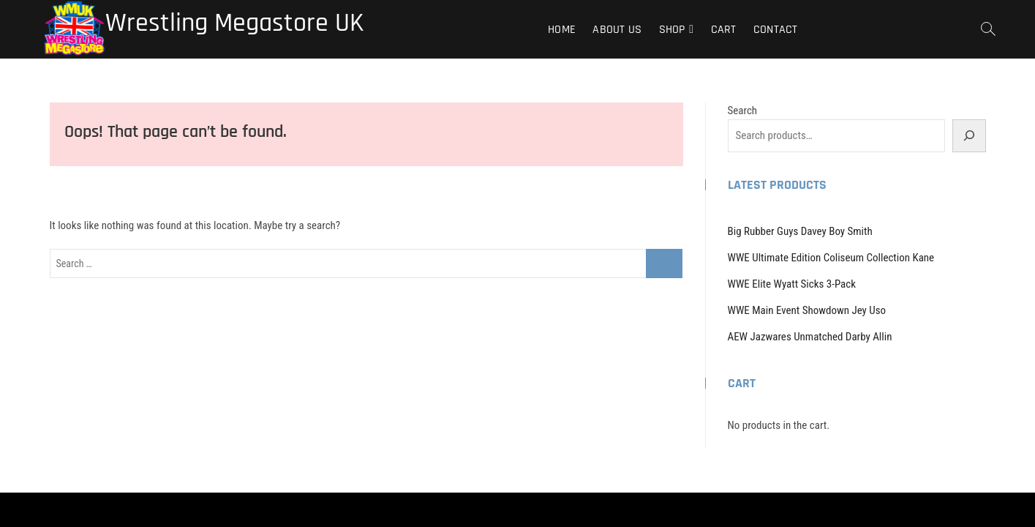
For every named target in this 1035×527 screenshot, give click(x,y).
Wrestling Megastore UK (234, 23)
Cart (724, 29)
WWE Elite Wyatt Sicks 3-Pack (792, 284)
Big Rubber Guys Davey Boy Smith (800, 231)
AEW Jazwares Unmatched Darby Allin (810, 336)
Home (562, 29)
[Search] (969, 135)
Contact (775, 29)
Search (743, 110)
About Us (616, 29)
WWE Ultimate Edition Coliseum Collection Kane (831, 257)
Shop (672, 29)
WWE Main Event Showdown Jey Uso (807, 310)
